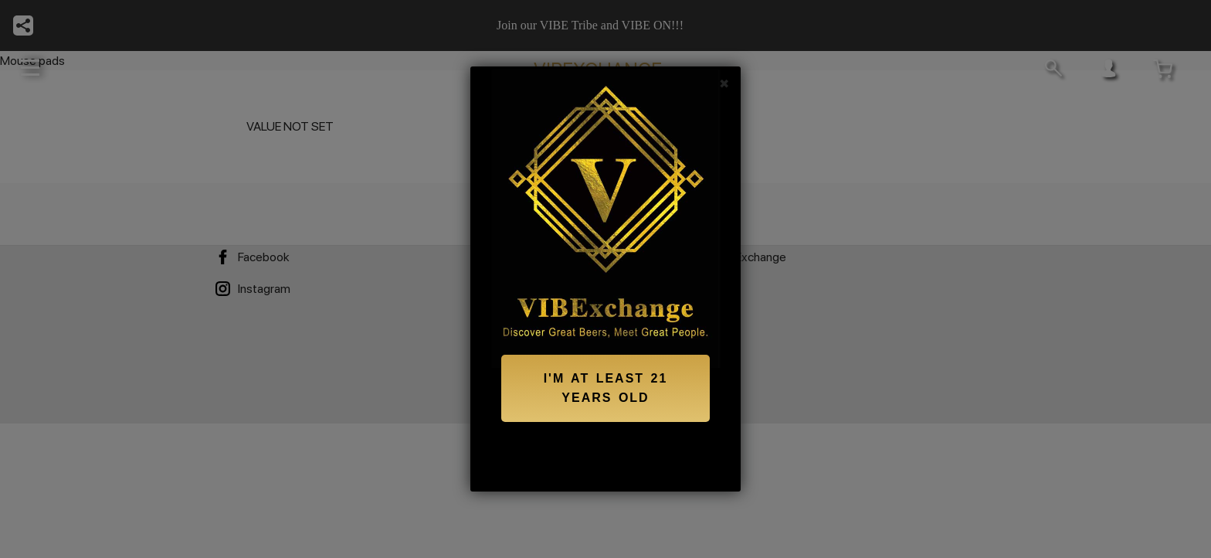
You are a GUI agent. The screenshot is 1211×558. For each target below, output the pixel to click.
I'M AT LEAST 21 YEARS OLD (606, 388)
